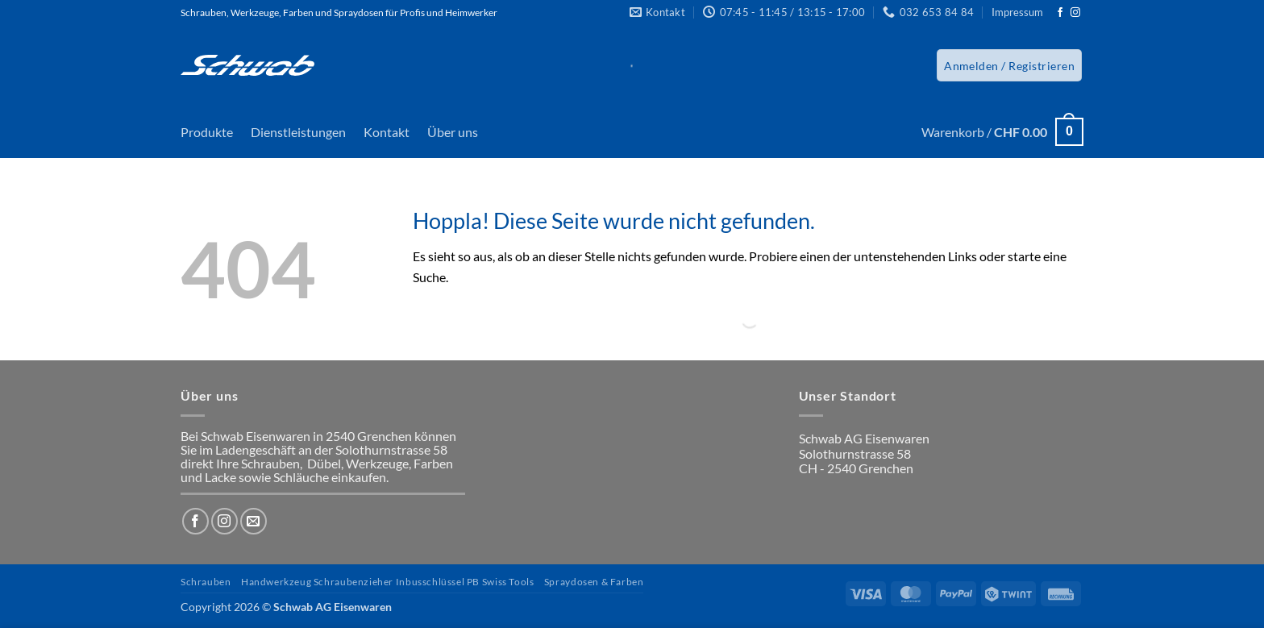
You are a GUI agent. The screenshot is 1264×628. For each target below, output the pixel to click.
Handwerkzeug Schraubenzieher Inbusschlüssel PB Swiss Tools (387, 582)
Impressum (1017, 12)
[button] (1009, 65)
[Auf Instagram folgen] (1075, 13)
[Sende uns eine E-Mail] (253, 521)
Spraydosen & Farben (594, 582)
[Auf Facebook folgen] (1060, 13)
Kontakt (387, 131)
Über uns (452, 131)
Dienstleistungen (298, 131)
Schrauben (206, 582)
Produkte (207, 131)
